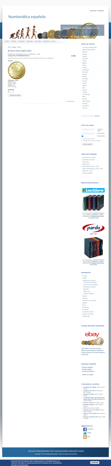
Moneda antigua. (87, 369)
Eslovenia (85, 72)
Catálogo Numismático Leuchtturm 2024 (96, 217)
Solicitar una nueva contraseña (91, 140)
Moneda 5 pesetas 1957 (90, 417)
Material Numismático (88, 49)
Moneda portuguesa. (88, 371)
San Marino (85, 105)
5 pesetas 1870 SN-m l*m (91, 390)
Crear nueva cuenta (88, 138)
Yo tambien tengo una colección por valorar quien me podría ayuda (94, 398)
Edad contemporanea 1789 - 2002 (92, 168)
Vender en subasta (87, 374)
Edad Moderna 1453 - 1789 (90, 166)
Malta (84, 96)
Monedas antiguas (89, 404)
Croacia (84, 67)
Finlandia (85, 79)
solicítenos (94, 215)
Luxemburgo (86, 94)
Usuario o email (100, 130)
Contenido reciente (88, 312)
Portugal (84, 103)
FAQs (51, 451)
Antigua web (86, 316)
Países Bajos (86, 101)
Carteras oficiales (87, 173)
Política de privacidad (42, 451)
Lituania (84, 92)
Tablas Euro (85, 164)
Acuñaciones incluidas (89, 157)
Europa (84, 54)
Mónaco (84, 99)
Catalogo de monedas (88, 280)
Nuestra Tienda (98, 213)
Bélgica (84, 63)
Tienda (13, 41)
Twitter (87, 433)
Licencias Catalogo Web (89, 47)
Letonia (84, 90)
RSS (86, 436)
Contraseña (101, 133)
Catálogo (14, 47)
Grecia (84, 83)
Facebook (88, 429)
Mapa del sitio (73, 451)
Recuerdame (101, 136)
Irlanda (84, 85)
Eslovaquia (85, 70)
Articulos (84, 298)
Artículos (38, 41)
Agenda (46, 41)
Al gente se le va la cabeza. (91, 410)
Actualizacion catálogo (90, 387)
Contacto (81, 451)
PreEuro (84, 52)
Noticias (30, 41)
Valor (84, 408)
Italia (83, 88)
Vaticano (84, 108)
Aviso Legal (31, 451)
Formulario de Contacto (89, 300)
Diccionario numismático (90, 284)
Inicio (7, 41)
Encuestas (85, 309)
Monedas (86, 289)
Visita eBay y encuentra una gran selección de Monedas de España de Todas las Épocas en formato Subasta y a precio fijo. (93, 350)
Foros (53, 41)
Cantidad (11, 89)
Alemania (85, 58)
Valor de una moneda (89, 413)
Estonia (84, 76)
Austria (84, 61)
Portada (84, 276)
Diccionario (85, 162)
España (84, 74)
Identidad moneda (88, 394)
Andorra (84, 56)
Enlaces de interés (87, 314)
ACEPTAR (94, 463)
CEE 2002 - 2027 (87, 171)
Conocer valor (87, 402)
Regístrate (101, 11)
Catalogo (21, 41)
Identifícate (93, 11)
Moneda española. (87, 367)
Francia (84, 81)
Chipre (19, 47)
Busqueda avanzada (88, 159)
